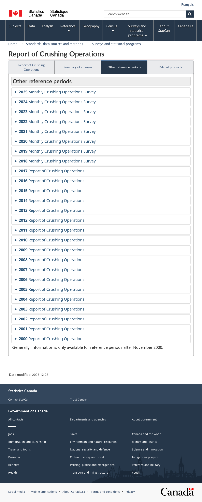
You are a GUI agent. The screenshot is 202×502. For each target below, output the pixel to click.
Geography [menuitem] (91, 26)
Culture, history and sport (87, 457)
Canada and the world (146, 434)
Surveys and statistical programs (116, 44)
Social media (16, 492)
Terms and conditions (105, 492)
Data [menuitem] (31, 26)
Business (14, 457)
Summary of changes (78, 67)
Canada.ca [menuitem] (185, 26)
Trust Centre (78, 399)
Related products (170, 67)
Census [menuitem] (111, 28)
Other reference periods (124, 67)
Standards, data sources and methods (54, 44)
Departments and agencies (88, 419)
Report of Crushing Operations (31, 67)
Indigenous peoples (145, 457)
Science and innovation (147, 449)
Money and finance (144, 442)
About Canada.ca (74, 492)
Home (12, 44)
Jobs (11, 434)
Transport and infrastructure (89, 472)
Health (12, 472)
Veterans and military (146, 465)
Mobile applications (44, 492)
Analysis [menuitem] (47, 26)
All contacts (15, 419)
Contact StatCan (18, 399)
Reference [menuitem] (68, 28)
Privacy (130, 492)
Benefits (13, 465)
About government (144, 419)
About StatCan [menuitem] (164, 28)
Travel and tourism (20, 449)
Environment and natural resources (93, 442)
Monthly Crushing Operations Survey (57, 92)
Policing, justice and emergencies (92, 465)
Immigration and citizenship (27, 442)
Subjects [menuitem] (15, 26)
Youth (136, 472)
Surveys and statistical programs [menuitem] (137, 30)
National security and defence (90, 449)
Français (187, 4)
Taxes (73, 434)
